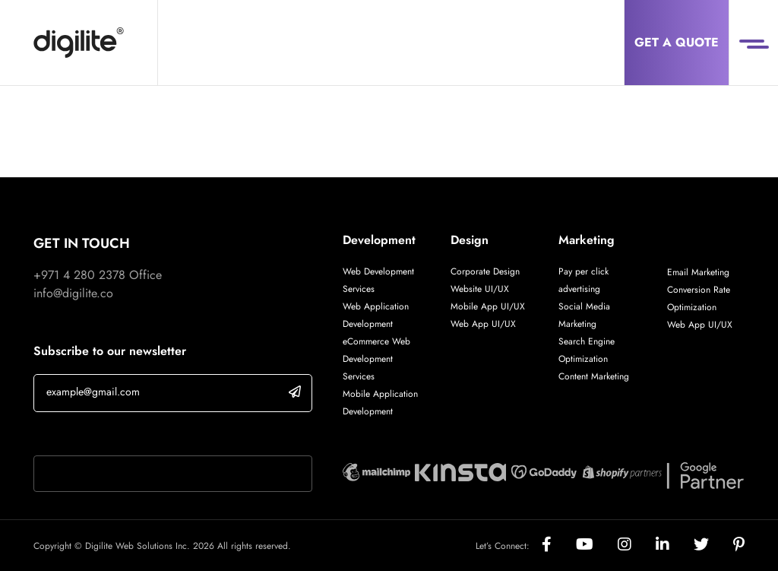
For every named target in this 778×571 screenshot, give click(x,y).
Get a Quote (676, 42)
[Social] (559, 545)
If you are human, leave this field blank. (134, 435)
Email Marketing (698, 272)
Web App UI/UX (483, 324)
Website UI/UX (480, 289)
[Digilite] (78, 42)
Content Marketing (593, 376)
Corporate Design (485, 271)
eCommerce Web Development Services (376, 359)
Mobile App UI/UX (488, 306)
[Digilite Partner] (376, 470)
